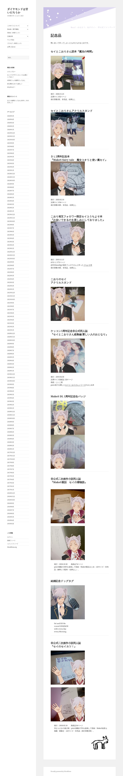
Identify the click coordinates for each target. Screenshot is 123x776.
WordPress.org (12, 547)
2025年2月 (10, 167)
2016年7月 (10, 510)
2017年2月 (10, 486)
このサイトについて (13, 26)
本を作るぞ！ (11, 87)
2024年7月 (10, 191)
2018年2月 (10, 446)
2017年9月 (10, 462)
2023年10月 (11, 221)
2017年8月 (10, 466)
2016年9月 (10, 503)
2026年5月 (10, 116)
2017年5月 (10, 476)
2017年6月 (10, 473)
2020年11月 (11, 337)
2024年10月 (11, 180)
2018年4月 (10, 439)
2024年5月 (10, 197)
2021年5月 (10, 316)
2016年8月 (10, 507)
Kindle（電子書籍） (13, 29)
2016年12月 (11, 493)
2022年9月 (10, 262)
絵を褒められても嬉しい (14, 84)
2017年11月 (11, 456)
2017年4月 (10, 479)
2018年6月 (10, 432)
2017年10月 (11, 459)
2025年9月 (10, 143)
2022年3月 (10, 282)
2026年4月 (10, 119)
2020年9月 (10, 344)
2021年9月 (10, 303)
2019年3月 (10, 401)
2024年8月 (10, 187)
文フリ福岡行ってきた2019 (15, 100)
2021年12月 (11, 293)
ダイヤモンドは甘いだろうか (17, 10)
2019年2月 (10, 405)
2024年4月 (10, 201)
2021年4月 (10, 320)
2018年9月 (10, 422)
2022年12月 (11, 252)
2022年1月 (10, 289)
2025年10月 (11, 140)
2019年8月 (10, 388)
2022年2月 (10, 286)
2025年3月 (10, 163)
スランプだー (11, 72)
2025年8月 (10, 146)
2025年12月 (11, 133)
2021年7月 (10, 310)
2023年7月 (10, 228)
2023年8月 (10, 225)
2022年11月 (11, 255)
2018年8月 (10, 425)
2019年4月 (10, 398)
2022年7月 (10, 269)
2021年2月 (10, 327)
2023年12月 (11, 214)
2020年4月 (10, 360)
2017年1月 (10, 490)
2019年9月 (10, 384)
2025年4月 (10, 160)
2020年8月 (10, 347)
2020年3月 (10, 364)
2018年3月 (10, 442)
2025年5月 (10, 157)
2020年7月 (10, 350)
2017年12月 (11, 452)
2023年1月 (10, 248)
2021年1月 (10, 330)
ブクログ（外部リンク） (14, 43)
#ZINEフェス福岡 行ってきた (16, 80)
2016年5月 (10, 517)
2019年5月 (10, 394)
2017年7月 (10, 469)
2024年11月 (11, 177)
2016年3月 (10, 524)
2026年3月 (10, 123)
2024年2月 (10, 208)
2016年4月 (10, 520)
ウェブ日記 (10, 40)
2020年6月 (10, 354)
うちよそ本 (88, 265)
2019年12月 (11, 374)
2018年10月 (11, 418)
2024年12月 (11, 174)
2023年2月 (10, 245)
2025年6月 (10, 153)
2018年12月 (11, 411)
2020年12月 (11, 333)
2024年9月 (10, 184)
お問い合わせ (11, 47)
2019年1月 (10, 408)
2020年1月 (10, 371)
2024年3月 (10, 204)
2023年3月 (10, 242)
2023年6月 (10, 231)
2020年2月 (10, 367)
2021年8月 (10, 306)
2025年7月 (10, 150)
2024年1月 (10, 211)
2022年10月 (11, 259)
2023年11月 (11, 218)
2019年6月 (10, 391)
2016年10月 (11, 500)
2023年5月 (10, 235)
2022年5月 (10, 276)
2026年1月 (10, 130)
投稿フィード (11, 540)
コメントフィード (12, 544)
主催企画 (10, 36)
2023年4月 (10, 238)
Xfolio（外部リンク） (14, 33)
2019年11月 (11, 377)
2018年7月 (10, 428)
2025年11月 (11, 136)
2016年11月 (11, 496)
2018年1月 (10, 449)
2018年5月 (10, 435)
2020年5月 (10, 357)
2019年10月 (11, 381)
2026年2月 (10, 126)
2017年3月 (10, 483)
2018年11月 (11, 415)
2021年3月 (10, 323)
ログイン (10, 537)
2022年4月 (10, 279)
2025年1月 (10, 170)
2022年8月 (10, 265)
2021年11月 (11, 296)
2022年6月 (10, 272)
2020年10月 (11, 340)
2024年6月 (10, 194)
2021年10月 (11, 299)
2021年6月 (10, 313)
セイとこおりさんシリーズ (75, 385)
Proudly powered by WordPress (61, 771)
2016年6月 (10, 513)
